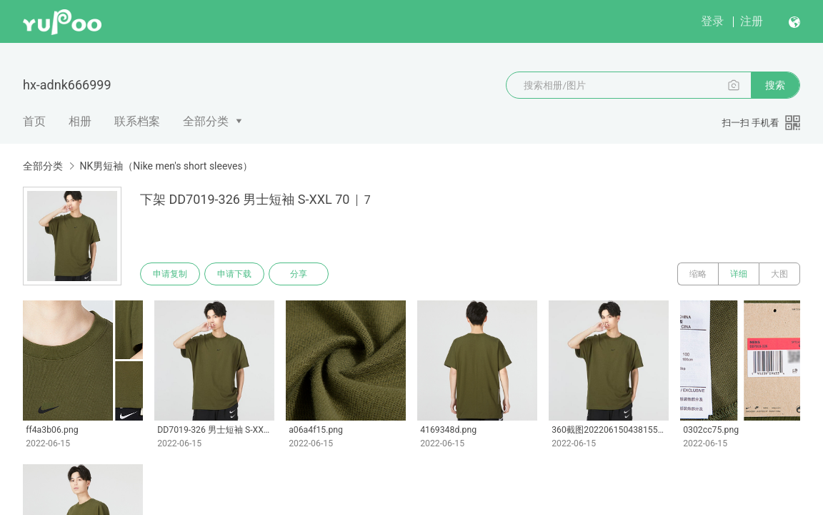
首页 (34, 121)
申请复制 (170, 274)
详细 (738, 274)
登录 (712, 21)
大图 (779, 274)
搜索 (775, 85)
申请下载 (234, 274)
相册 (80, 121)
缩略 (698, 274)
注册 (751, 21)
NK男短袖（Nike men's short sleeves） (165, 166)
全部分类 (206, 121)
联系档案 (137, 121)
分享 (298, 274)
